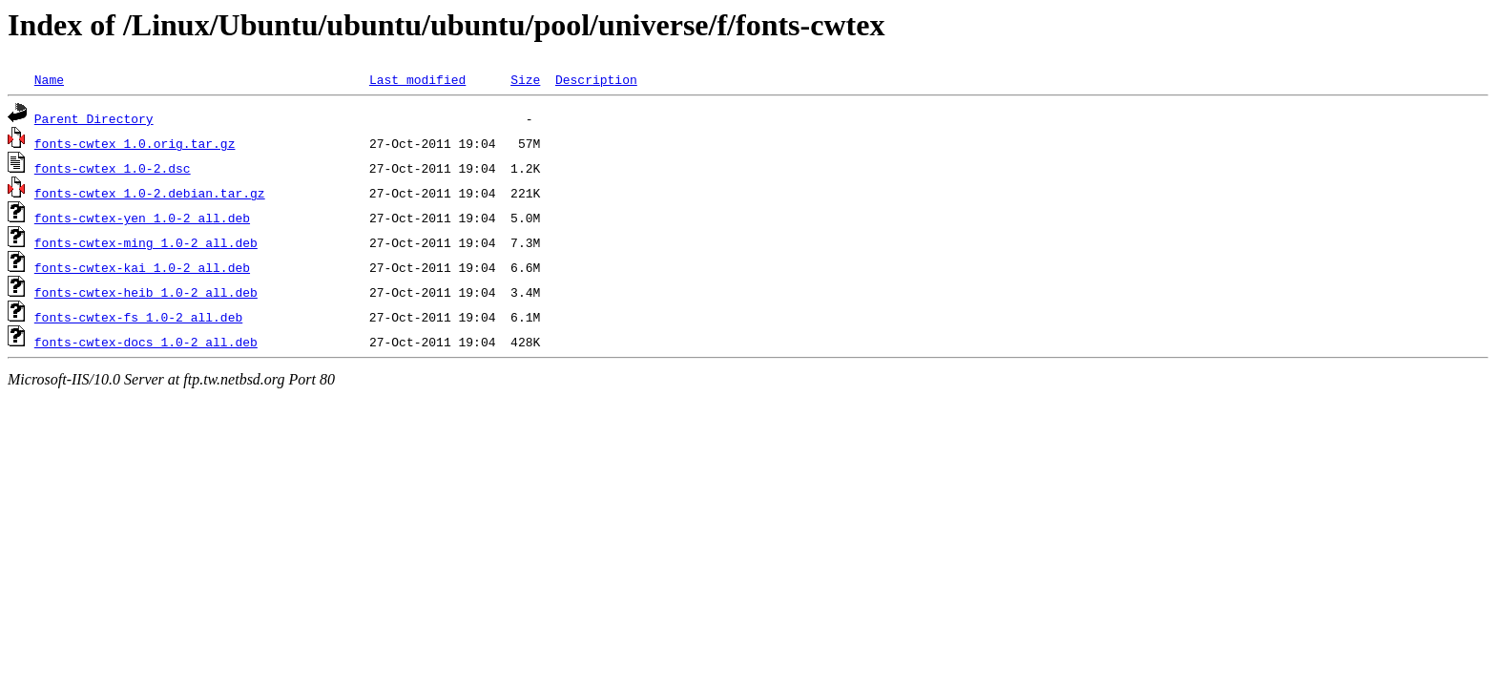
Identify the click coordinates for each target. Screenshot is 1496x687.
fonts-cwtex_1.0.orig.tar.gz (135, 143)
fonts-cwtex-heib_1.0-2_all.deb (146, 292)
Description (596, 79)
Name (49, 79)
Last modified (417, 79)
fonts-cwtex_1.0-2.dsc (112, 168)
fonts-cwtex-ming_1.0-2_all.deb (146, 242)
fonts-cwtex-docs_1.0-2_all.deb (146, 341)
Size (525, 79)
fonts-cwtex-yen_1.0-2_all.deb (142, 217)
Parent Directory (94, 118)
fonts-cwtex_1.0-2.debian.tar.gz (149, 192)
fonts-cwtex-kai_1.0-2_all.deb (142, 267)
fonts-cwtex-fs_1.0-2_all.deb (138, 316)
